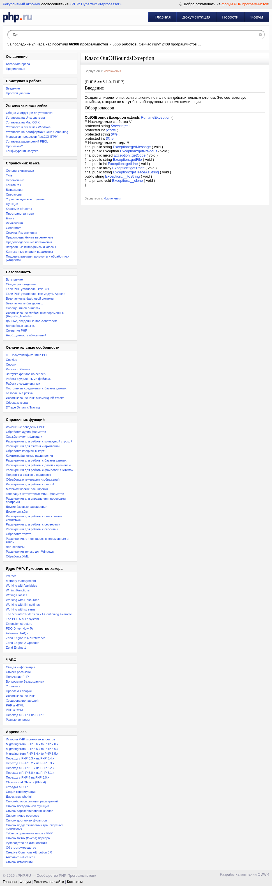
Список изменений (19, 862)
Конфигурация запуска (22, 151)
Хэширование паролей (22, 700)
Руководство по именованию (26, 842)
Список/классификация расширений (32, 801)
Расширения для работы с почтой (30, 484)
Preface (11, 576)
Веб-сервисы (15, 546)
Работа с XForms (18, 369)
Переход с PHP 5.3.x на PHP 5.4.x (30, 758)
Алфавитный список (20, 857)
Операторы (14, 194)
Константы (13, 185)
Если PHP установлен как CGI (27, 289)
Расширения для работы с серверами (33, 524)
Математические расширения (27, 489)
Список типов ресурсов (22, 815)
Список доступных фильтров (26, 820)
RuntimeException (155, 117)
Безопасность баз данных (24, 303)
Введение (13, 88)
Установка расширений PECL (27, 141)
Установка (13, 686)
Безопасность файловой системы (30, 298)
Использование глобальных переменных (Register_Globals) (35, 314)
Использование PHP (20, 695)
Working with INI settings (23, 604)
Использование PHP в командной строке (35, 398)
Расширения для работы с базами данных (36, 460)
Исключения (15, 223)
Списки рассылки (18, 672)
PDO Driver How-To (19, 628)
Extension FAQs (17, 633)
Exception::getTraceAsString (136, 172)
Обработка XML (17, 556)
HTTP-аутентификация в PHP (27, 355)
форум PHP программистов (245, 4)
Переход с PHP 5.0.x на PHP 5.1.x (30, 772)
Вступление (14, 279)
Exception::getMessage (132, 147)
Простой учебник (18, 93)
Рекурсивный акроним (21, 4)
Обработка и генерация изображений (32, 479)
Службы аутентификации (24, 436)
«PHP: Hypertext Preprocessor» (95, 4)
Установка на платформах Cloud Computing (37, 132)
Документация (197, 17)
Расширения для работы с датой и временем (38, 465)
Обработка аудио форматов (26, 431)
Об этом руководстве (21, 847)
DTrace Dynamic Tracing (23, 407)
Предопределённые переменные (29, 237)
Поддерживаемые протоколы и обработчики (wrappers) (37, 258)
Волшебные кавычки (21, 325)
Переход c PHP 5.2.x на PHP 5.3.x (30, 763)
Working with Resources (22, 600)
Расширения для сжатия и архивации (32, 446)
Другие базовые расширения (26, 506)
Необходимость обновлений (26, 335)
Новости (230, 17)
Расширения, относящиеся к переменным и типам (37, 540)
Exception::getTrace (128, 168)
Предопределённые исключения (29, 242)
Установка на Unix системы (25, 117)
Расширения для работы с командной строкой (39, 441)
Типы (9, 175)
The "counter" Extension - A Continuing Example (39, 614)
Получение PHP (17, 676)
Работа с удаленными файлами (29, 378)
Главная (162, 17)
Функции (12, 204)
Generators (13, 227)
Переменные (15, 180)
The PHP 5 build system (22, 619)
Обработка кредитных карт (25, 451)
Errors (10, 218)
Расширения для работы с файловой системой (39, 470)
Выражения (14, 189)
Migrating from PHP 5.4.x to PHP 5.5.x (32, 753)
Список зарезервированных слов (29, 810)
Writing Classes (16, 595)
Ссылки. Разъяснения (21, 232)
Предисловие (15, 68)
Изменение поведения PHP (25, 427)
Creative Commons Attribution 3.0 (29, 852)
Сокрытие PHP (16, 330)
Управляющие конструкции (25, 199)
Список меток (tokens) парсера (28, 838)
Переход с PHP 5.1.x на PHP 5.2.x (30, 768)
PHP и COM (14, 710)
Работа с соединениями (23, 383)
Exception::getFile (127, 159)
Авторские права (18, 64)
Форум (256, 17)
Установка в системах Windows (28, 127)
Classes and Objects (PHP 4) (26, 782)
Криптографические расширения (29, 455)
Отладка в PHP (17, 787)
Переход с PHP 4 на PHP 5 (25, 715)
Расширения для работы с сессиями (32, 529)
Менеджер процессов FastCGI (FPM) (32, 136)
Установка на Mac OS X (23, 122)
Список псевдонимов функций (27, 806)
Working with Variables (21, 585)
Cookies (11, 359)
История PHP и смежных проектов (30, 739)
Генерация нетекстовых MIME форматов (35, 493)
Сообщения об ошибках (23, 308)
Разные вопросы (18, 719)
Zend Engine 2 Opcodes (22, 642)
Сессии (11, 364)
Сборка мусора (17, 402)
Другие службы (17, 511)
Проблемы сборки (19, 691)
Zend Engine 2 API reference (25, 638)
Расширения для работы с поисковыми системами (34, 518)
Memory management (21, 580)
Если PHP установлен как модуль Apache (35, 293)
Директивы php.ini (18, 796)
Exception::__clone (127, 180)
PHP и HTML (15, 705)
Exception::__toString (122, 176)
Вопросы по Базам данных (25, 681)
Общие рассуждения (21, 284)
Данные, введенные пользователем (31, 321)
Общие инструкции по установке (29, 112)
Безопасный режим (19, 393)
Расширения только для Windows (30, 551)
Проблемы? (14, 146)
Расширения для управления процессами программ (36, 500)
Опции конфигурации (21, 791)
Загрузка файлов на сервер (25, 374)
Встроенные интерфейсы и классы (31, 247)
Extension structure (19, 623)
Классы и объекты (19, 208)
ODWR (263, 874)
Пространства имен (20, 213)
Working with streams (20, 609)
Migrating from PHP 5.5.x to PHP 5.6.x (32, 748)
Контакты (75, 882)
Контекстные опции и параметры (29, 251)
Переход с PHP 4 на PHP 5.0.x (27, 777)
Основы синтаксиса (20, 170)
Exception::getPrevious (138, 151)
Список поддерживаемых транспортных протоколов (34, 826)
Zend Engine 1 (16, 647)
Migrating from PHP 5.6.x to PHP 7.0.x (32, 744)
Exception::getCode (129, 155)
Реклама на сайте (49, 882)
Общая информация (20, 667)
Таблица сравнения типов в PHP (29, 833)
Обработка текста (18, 534)
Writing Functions (18, 590)
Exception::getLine (123, 164)
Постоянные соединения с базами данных (36, 388)
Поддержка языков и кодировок (28, 474)
